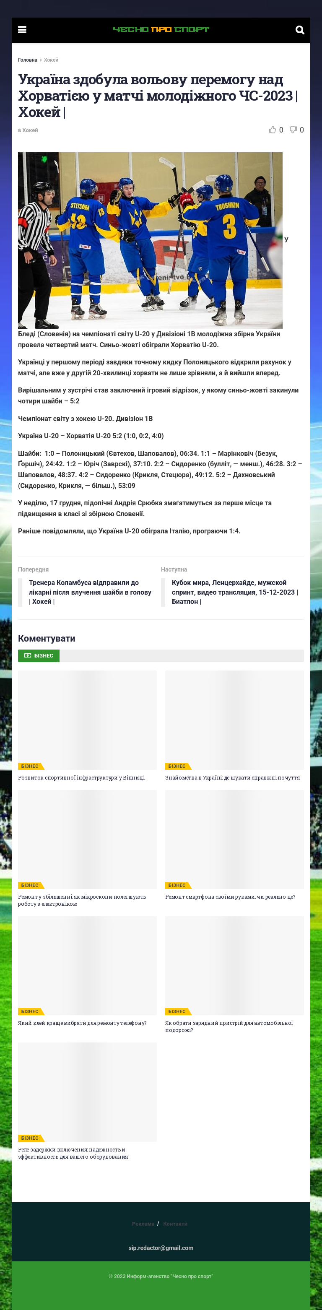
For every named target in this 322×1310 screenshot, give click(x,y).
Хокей (51, 60)
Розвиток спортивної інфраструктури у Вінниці (81, 777)
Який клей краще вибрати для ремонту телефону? (82, 1022)
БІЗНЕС (30, 766)
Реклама (143, 1224)
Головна (27, 60)
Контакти (175, 1224)
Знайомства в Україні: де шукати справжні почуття (232, 777)
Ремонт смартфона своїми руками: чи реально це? (230, 896)
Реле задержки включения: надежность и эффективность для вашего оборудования (73, 1153)
